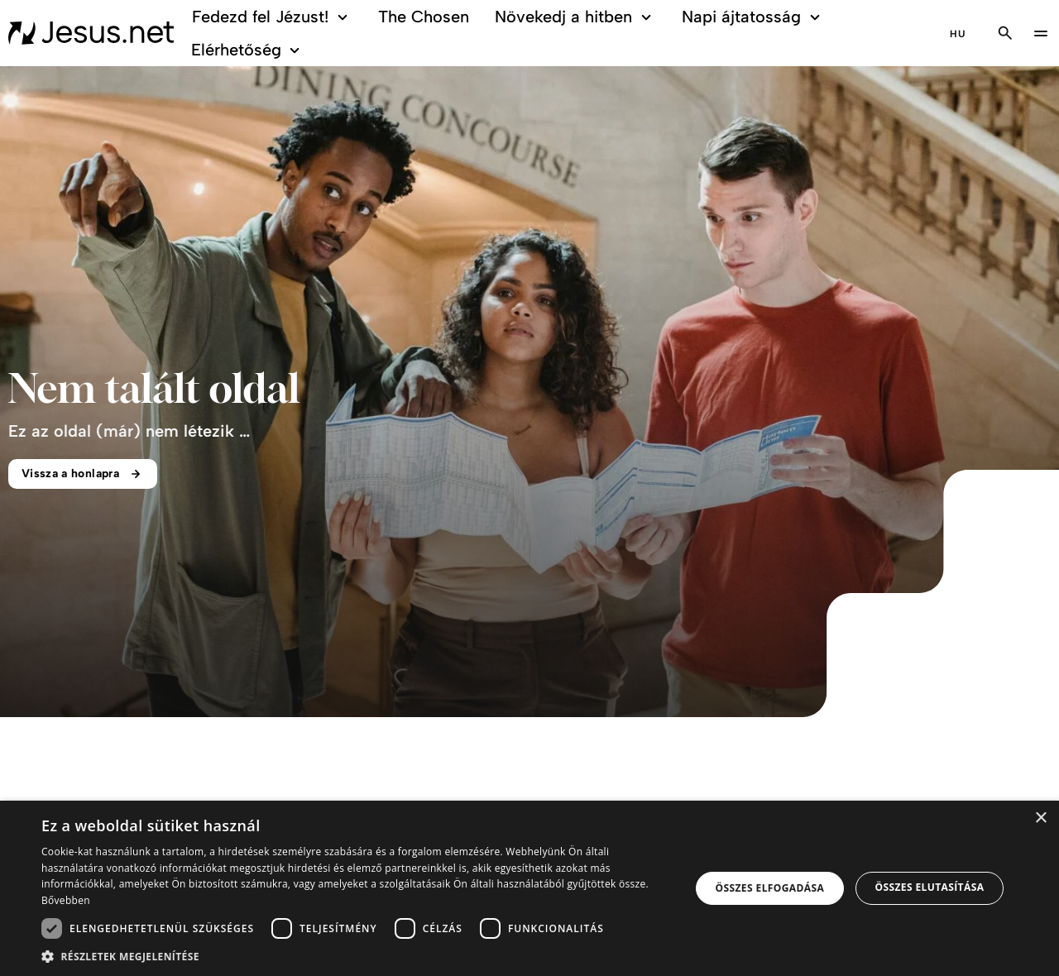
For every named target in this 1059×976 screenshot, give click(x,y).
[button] (356, 956)
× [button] (1040, 818)
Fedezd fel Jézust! (272, 17)
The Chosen (423, 16)
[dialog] (529, 888)
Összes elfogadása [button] (770, 888)
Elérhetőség (248, 50)
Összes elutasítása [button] (929, 887)
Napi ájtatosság (753, 17)
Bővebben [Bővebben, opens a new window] (65, 900)
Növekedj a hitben (575, 17)
